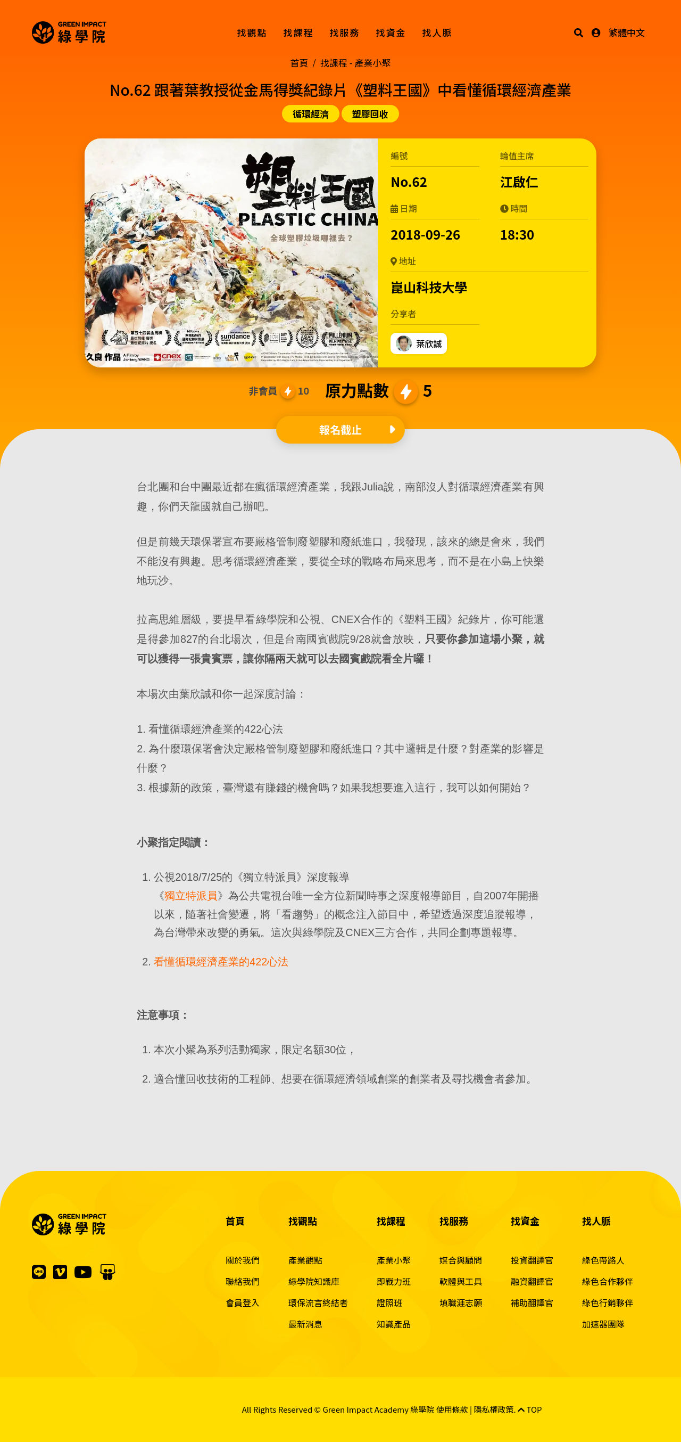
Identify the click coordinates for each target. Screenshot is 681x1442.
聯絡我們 (243, 1281)
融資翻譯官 (532, 1281)
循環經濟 (311, 113)
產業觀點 (305, 1259)
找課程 (299, 32)
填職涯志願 (460, 1302)
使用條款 (452, 1409)
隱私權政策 (494, 1409)
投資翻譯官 (532, 1259)
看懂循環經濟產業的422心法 (221, 962)
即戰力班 (394, 1281)
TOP (530, 1409)
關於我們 (243, 1259)
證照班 (389, 1302)
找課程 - (355, 62)
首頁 (299, 62)
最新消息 (305, 1323)
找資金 (391, 32)
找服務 (345, 32)
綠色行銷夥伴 (607, 1302)
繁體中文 (627, 32)
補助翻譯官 (532, 1302)
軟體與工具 (460, 1281)
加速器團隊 (603, 1323)
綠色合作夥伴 (607, 1281)
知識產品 (394, 1323)
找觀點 (252, 32)
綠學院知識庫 (313, 1281)
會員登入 (243, 1302)
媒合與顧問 (460, 1259)
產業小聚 (394, 1259)
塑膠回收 (370, 113)
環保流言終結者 (318, 1302)
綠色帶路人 (603, 1259)
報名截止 (340, 429)
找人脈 (437, 32)
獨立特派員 (191, 896)
